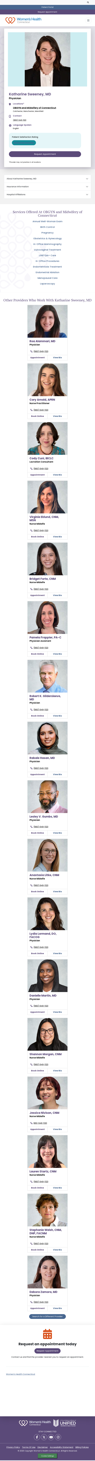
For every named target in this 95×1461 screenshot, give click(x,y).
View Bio (57, 358)
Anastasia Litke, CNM (44, 876)
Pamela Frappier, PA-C (45, 638)
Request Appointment (47, 12)
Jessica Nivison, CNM (44, 1113)
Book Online (37, 416)
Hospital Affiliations (16, 195)
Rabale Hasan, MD (42, 758)
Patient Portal (47, 7)
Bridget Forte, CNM (43, 579)
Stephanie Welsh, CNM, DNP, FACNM (46, 1232)
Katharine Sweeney (24, 143)
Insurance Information (18, 187)
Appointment (37, 358)
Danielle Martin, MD (43, 996)
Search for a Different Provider (47, 1317)
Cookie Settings (47, 1456)
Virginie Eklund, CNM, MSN (44, 519)
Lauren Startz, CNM (43, 1172)
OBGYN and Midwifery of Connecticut (34, 108)
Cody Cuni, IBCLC (42, 459)
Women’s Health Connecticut (20, 1374)
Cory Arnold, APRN (42, 400)
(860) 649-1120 (19, 120)
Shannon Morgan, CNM (46, 1055)
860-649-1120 (40, 1123)
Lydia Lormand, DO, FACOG (43, 936)
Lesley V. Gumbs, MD (44, 817)
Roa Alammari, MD (42, 342)
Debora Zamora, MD (43, 1292)
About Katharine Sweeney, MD (21, 179)
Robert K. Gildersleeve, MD (45, 698)
